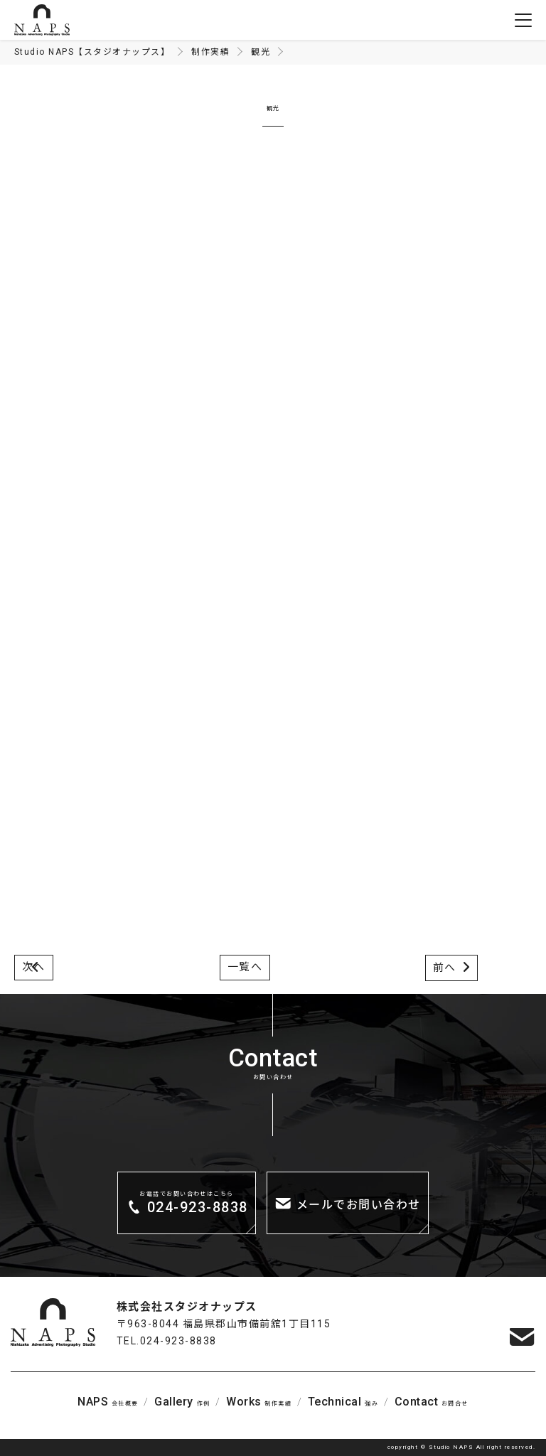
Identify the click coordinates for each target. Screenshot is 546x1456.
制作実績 (258, 1401)
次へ (34, 966)
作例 (182, 1401)
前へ (444, 967)
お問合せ (432, 1401)
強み (343, 1401)
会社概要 (108, 1401)
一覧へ (245, 966)
